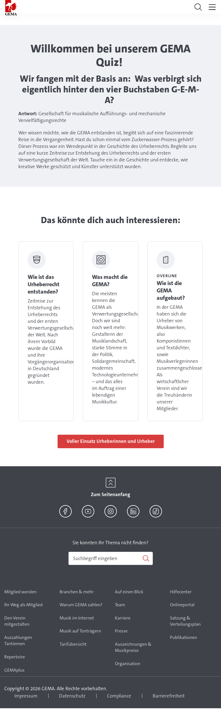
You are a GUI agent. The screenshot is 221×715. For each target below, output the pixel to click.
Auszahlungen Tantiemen (18, 640)
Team (120, 605)
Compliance (119, 696)
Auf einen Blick (129, 592)
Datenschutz (72, 696)
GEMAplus (14, 670)
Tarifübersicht (73, 644)
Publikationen (183, 637)
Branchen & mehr (77, 592)
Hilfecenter (181, 592)
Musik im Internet (77, 618)
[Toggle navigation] (198, 7)
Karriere (122, 618)
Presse (121, 631)
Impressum (26, 696)
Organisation (127, 664)
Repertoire (14, 657)
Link (46, 331)
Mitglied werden (20, 592)
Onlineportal (182, 605)
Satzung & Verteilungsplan (185, 621)
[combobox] (110, 558)
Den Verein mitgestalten (16, 621)
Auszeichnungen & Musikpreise (133, 647)
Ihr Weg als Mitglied (23, 605)
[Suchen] (110, 558)
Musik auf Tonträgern (80, 631)
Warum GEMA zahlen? (81, 605)
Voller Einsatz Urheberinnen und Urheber (111, 441)
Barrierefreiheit (169, 696)
